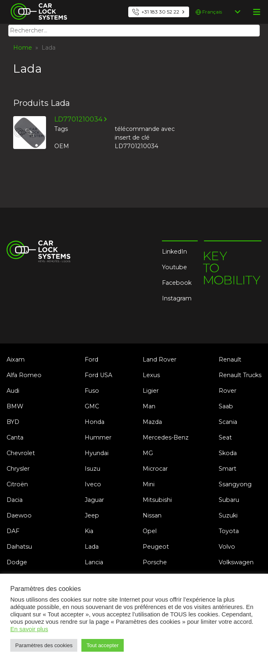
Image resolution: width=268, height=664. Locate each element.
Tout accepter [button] (102, 645)
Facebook (177, 282)
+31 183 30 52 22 (160, 12)
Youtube (174, 267)
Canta (15, 437)
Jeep (92, 515)
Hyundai (97, 453)
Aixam (16, 359)
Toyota (229, 531)
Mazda (152, 422)
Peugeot (156, 546)
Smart (227, 468)
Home (22, 47)
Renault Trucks (240, 375)
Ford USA (98, 375)
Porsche (155, 562)
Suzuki (228, 515)
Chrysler (18, 468)
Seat (225, 437)
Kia (89, 531)
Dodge (17, 562)
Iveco (93, 484)
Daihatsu (19, 546)
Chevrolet (21, 453)
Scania (228, 422)
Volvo (227, 546)
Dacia (15, 500)
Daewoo (19, 515)
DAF (13, 531)
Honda (94, 422)
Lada (92, 546)
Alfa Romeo (24, 375)
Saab (226, 406)
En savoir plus (29, 629)
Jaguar (94, 500)
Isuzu (92, 468)
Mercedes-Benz (166, 437)
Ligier (151, 390)
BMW (15, 406)
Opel (150, 531)
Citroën (17, 484)
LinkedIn (174, 251)
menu (256, 12)
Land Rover (159, 359)
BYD (13, 422)
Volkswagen (236, 562)
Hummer (98, 437)
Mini (149, 484)
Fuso (92, 390)
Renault (230, 359)
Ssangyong (235, 484)
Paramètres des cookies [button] (43, 645)
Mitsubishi (157, 500)
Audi (13, 390)
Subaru (229, 500)
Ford (91, 359)
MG (148, 453)
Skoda (228, 453)
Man (149, 406)
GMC (92, 406)
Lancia (94, 562)
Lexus (151, 375)
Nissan (152, 515)
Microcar (155, 468)
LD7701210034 (78, 119)
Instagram (177, 298)
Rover (227, 390)
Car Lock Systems (37, 5)
